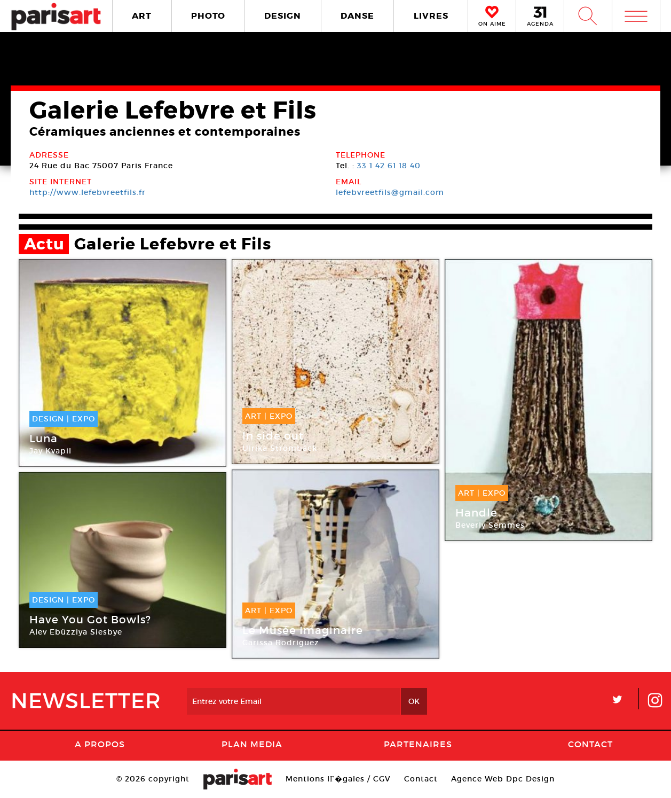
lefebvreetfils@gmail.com (390, 192)
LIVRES (431, 15)
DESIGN (282, 15)
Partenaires (418, 744)
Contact (590, 744)
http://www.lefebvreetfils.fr (87, 192)
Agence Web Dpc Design (503, 779)
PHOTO (208, 15)
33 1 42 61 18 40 (389, 165)
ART (142, 15)
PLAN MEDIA (252, 744)
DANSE (357, 15)
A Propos (100, 744)
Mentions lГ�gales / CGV (338, 779)
